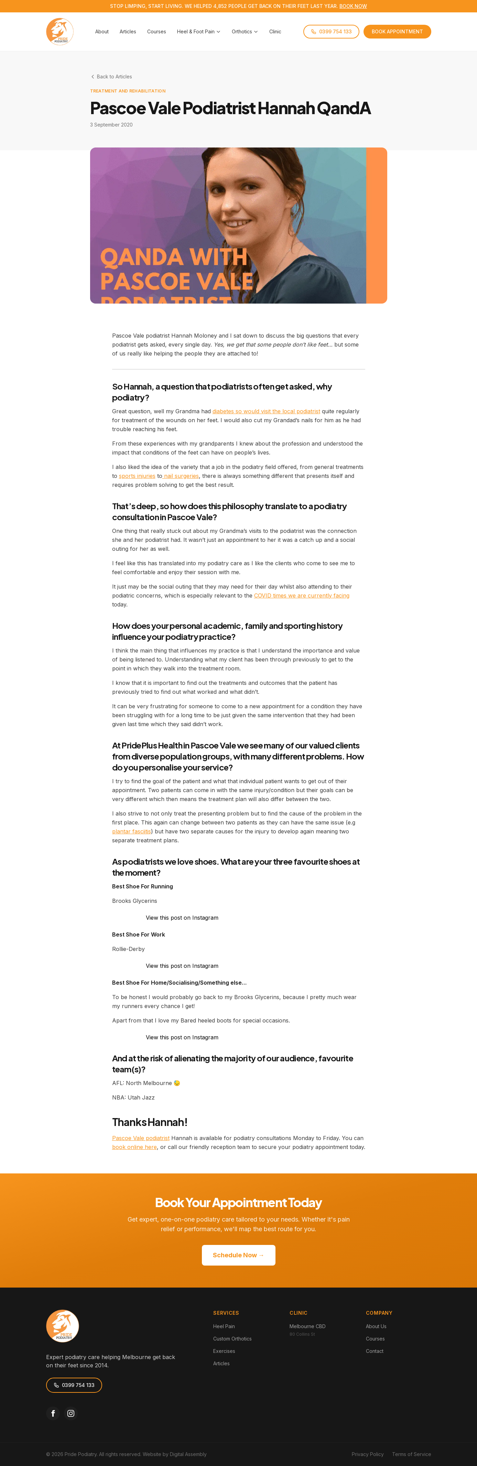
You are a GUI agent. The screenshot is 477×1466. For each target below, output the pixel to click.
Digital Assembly (188, 1454)
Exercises (224, 1351)
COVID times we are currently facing (301, 595)
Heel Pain (224, 1326)
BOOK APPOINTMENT (397, 31)
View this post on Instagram (182, 917)
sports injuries (137, 475)
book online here (134, 1147)
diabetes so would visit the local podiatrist (266, 411)
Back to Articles (111, 76)
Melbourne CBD (308, 1326)
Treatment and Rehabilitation (127, 91)
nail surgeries (180, 475)
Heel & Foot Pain (199, 31)
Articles (128, 31)
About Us (376, 1326)
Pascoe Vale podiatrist (141, 1138)
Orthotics (245, 31)
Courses (156, 31)
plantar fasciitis (131, 831)
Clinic (275, 31)
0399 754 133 (331, 31)
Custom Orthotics (232, 1339)
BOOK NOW (353, 6)
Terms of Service (411, 1454)
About (102, 31)
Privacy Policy (368, 1454)
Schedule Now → (238, 1255)
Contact (374, 1351)
